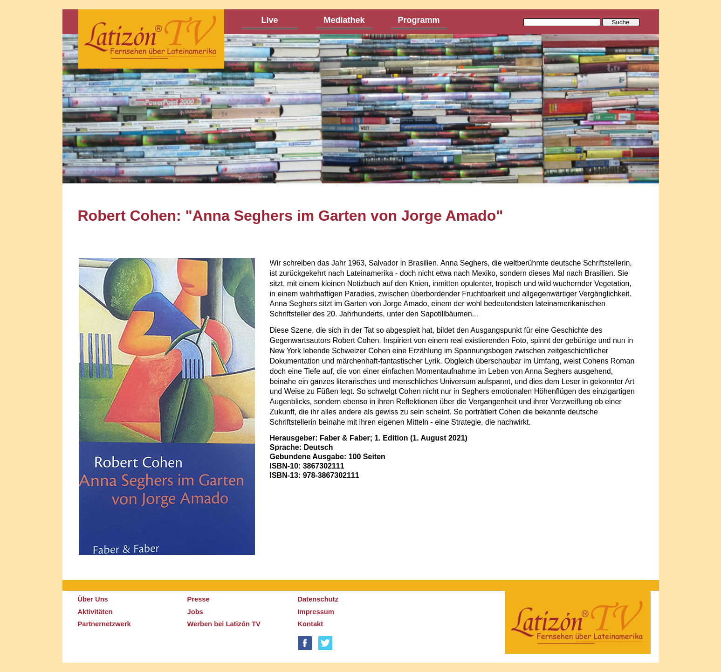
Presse (198, 599)
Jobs (195, 612)
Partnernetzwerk (104, 624)
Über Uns (93, 599)
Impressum (316, 612)
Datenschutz (318, 599)
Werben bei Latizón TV (224, 624)
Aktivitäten (95, 612)
